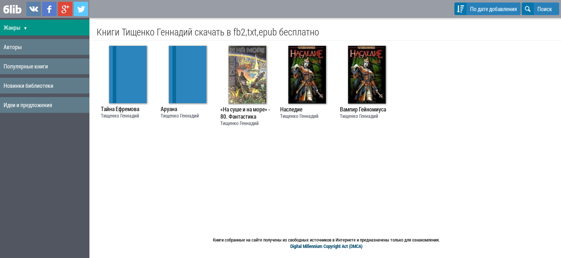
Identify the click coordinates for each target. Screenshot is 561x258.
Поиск (537, 9)
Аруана (169, 109)
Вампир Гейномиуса (363, 109)
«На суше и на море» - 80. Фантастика (245, 113)
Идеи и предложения (28, 105)
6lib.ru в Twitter (81, 9)
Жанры (16, 27)
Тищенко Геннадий (120, 115)
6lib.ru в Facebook (49, 9)
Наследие (291, 109)
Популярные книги (26, 66)
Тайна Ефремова (120, 109)
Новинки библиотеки (28, 85)
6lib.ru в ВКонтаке (33, 9)
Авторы (13, 47)
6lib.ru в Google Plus (65, 9)
